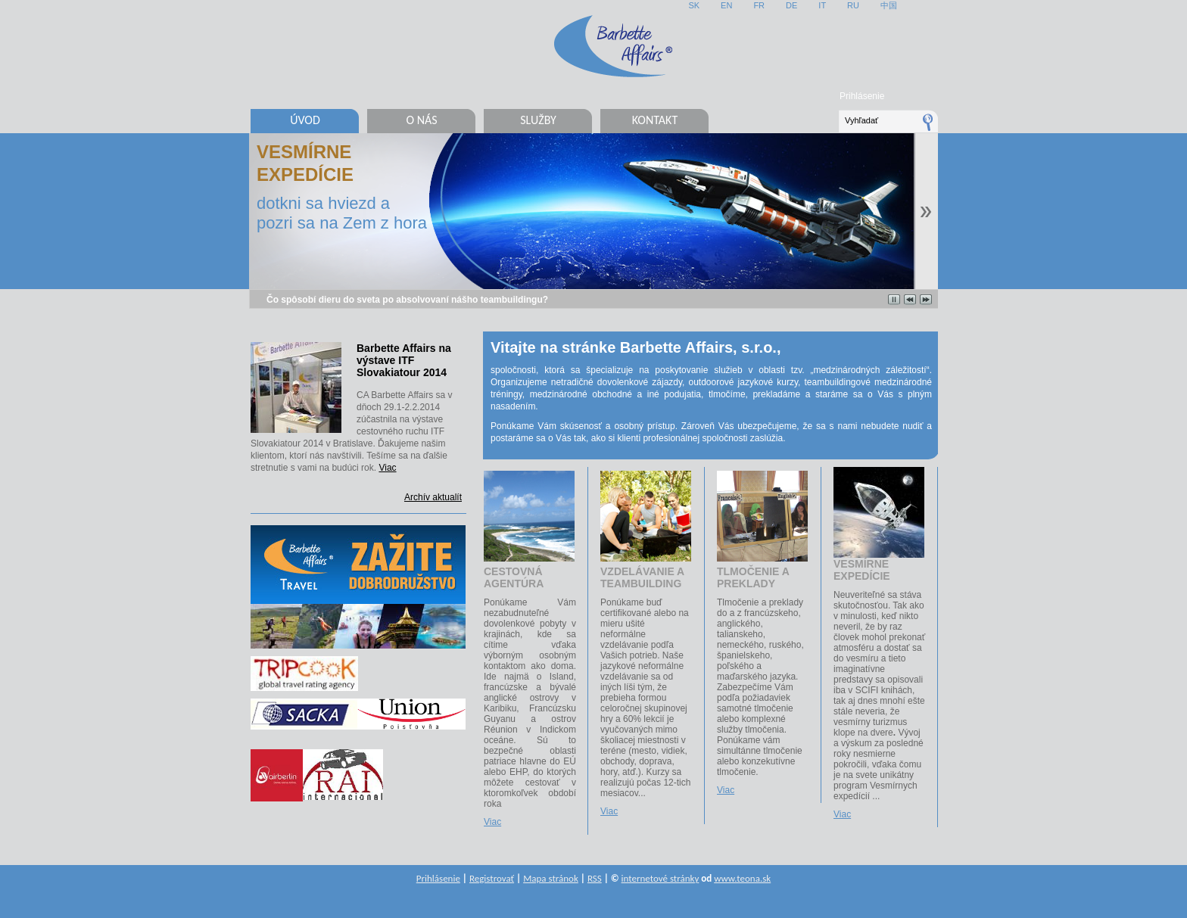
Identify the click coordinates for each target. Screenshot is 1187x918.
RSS (594, 878)
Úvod (305, 120)
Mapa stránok (550, 878)
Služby (538, 120)
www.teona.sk (742, 878)
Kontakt (655, 120)
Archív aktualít (433, 497)
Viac (387, 467)
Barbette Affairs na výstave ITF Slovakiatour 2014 (404, 360)
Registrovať (491, 878)
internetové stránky (660, 878)
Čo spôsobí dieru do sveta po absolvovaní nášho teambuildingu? (407, 299)
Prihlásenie (862, 96)
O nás (421, 120)
